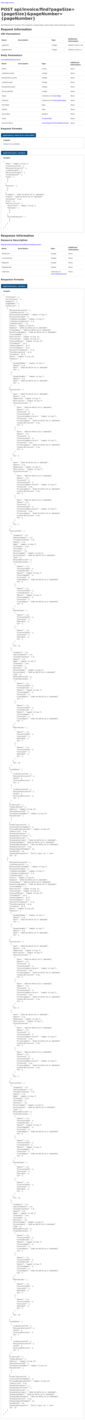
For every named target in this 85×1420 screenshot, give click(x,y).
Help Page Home (7, 3)
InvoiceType (56, 96)
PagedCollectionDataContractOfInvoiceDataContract (21, 244)
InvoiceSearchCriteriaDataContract (55, 123)
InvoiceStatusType (59, 100)
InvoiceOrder (47, 118)
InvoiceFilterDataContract (11, 60)
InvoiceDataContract (59, 274)
